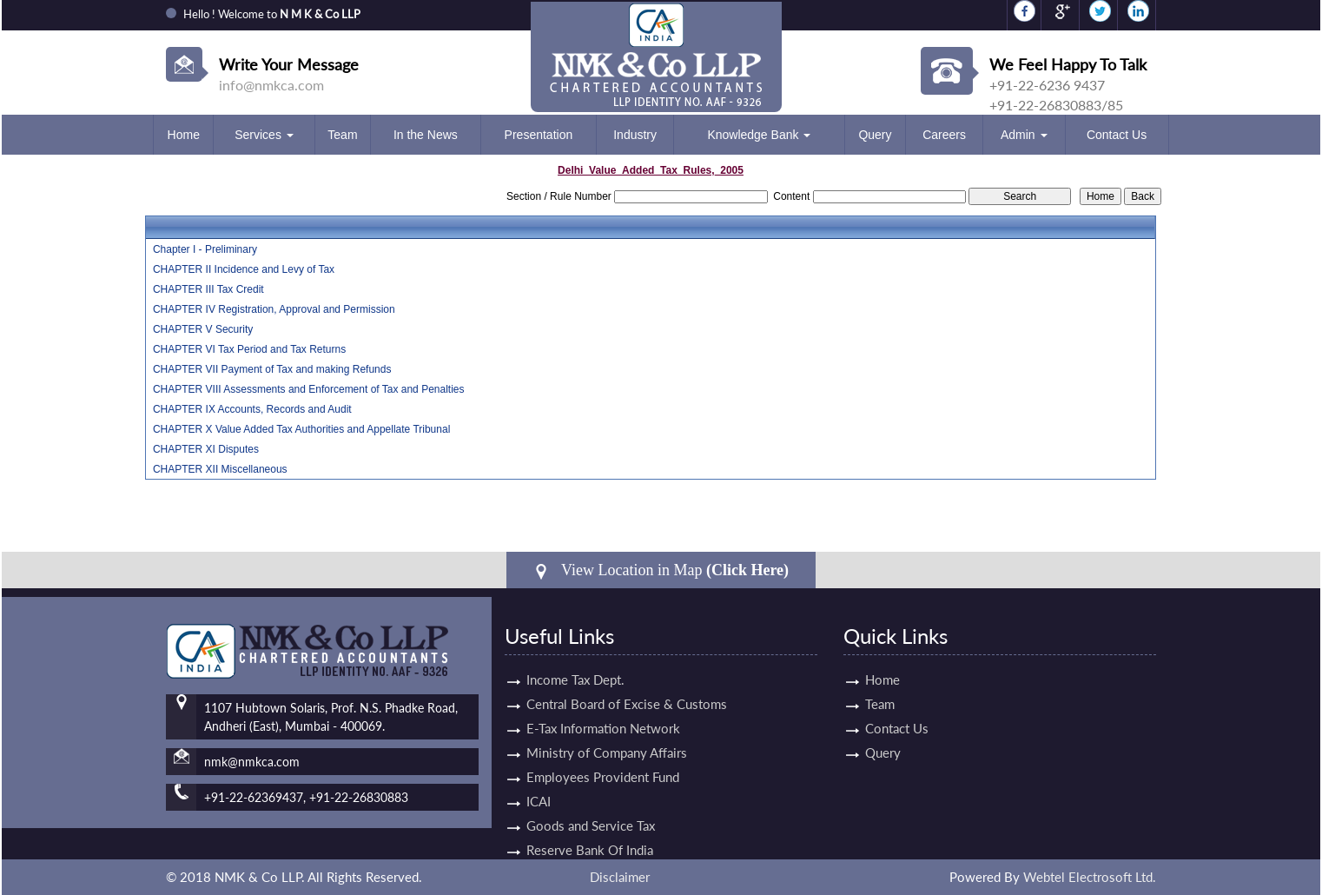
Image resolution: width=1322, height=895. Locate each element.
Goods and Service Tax (590, 805)
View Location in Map (661, 570)
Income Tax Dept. (575, 659)
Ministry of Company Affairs (606, 732)
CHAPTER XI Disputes (206, 449)
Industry (635, 135)
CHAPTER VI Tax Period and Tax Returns (249, 349)
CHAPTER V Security (203, 329)
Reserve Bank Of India (589, 830)
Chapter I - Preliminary (205, 249)
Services (264, 135)
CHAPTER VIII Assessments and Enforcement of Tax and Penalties (309, 389)
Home (184, 135)
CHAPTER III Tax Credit (208, 289)
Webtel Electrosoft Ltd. (1089, 877)
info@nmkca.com (271, 84)
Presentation (539, 135)
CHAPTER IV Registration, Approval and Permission (274, 309)
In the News (425, 135)
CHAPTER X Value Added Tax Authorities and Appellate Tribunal (301, 429)
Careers (944, 135)
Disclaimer (620, 877)
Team (342, 135)
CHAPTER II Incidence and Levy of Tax (243, 269)
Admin (1024, 135)
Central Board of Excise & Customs (626, 684)
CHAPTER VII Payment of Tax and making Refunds (272, 369)
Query (874, 135)
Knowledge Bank (758, 135)
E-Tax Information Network (603, 708)
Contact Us (1117, 135)
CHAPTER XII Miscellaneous (220, 469)
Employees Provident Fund (602, 757)
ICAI (538, 781)
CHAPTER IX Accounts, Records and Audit (252, 409)
